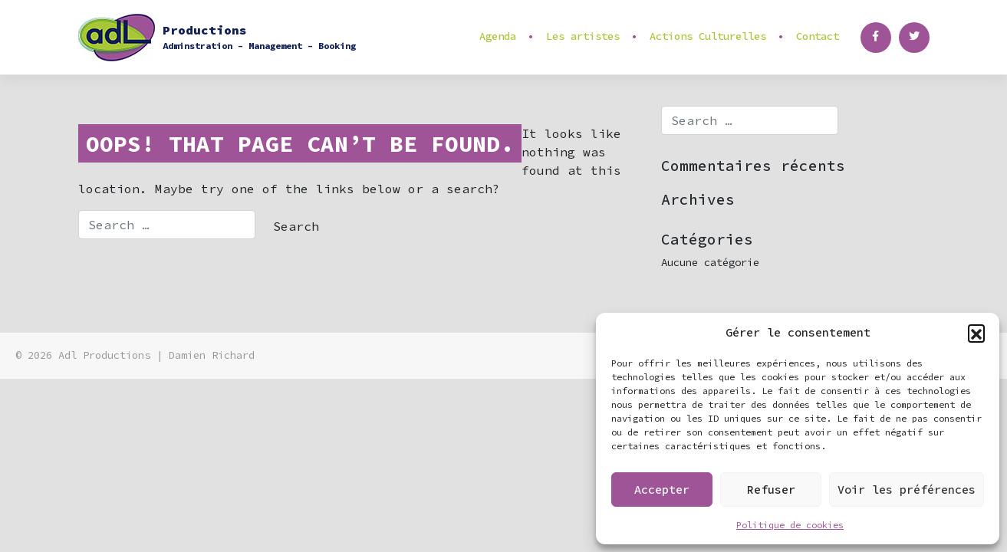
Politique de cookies (790, 525)
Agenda (497, 36)
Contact (817, 36)
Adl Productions (104, 355)
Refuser (771, 489)
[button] (976, 332)
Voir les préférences (907, 489)
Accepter (661, 489)
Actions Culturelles (708, 36)
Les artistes (583, 36)
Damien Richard (212, 355)
